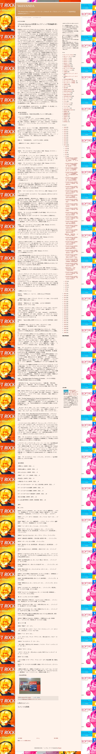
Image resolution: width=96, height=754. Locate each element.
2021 (65, 137)
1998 (65, 328)
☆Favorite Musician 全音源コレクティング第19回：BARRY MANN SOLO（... (71, 247)
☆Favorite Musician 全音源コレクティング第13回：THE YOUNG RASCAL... (71, 277)
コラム (65, 101)
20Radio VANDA (67, 89)
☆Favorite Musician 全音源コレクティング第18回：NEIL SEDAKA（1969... (71, 251)
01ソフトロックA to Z (68, 54)
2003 (65, 318)
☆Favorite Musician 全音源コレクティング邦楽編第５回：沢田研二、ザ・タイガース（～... (71, 159)
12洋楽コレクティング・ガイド (71, 73)
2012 (65, 301)
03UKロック (66, 58)
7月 (66, 156)
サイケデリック (67, 103)
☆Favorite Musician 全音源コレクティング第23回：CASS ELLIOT (71, 226)
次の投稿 (20, 738)
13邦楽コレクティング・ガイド (34, 699)
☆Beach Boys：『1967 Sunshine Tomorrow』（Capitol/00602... (70, 269)
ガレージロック (67, 97)
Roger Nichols (67, 94)
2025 (65, 129)
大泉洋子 (66, 116)
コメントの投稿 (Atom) (25, 740)
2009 (65, 307)
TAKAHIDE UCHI (67, 96)
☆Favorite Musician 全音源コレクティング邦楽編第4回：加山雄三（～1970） (71, 164)
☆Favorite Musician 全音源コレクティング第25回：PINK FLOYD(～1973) (71, 218)
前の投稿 (56, 738)
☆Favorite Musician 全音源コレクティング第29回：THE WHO (71, 200)
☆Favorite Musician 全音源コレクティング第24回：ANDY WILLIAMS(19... (71, 222)
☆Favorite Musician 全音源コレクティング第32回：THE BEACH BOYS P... (71, 187)
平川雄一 (66, 120)
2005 (65, 314)
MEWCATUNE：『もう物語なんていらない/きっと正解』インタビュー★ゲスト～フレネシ (73, 393)
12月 (66, 146)
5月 (66, 283)
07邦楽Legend (24, 699)
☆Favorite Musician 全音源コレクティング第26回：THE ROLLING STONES (71, 213)
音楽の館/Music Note (68, 109)
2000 (65, 324)
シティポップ (67, 104)
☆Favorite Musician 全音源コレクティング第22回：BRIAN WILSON (71, 231)
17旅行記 (66, 84)
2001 (65, 322)
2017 (65, 144)
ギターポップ (67, 99)
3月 (66, 287)
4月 (66, 285)
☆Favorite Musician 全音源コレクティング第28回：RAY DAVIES (71, 205)
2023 (65, 133)
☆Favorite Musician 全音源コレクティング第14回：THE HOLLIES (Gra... (71, 273)
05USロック (66, 61)
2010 (65, 305)
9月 (66, 152)
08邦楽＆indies (67, 66)
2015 (65, 295)
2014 (65, 297)
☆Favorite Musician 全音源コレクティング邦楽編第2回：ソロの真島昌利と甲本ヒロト (71, 174)
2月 (66, 289)
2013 (65, 299)
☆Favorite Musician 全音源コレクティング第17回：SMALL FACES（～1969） (71, 256)
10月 (66, 150)
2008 (65, 309)
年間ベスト (66, 118)
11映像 (65, 71)
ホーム (18, 17)
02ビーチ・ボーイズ (68, 56)
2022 (65, 135)
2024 (65, 131)
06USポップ (66, 63)
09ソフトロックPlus (68, 68)
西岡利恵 (66, 114)
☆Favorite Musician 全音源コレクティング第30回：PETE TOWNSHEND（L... (71, 196)
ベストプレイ (67, 108)
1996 (65, 332)
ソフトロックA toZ (26, 17)
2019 (65, 140)
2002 (65, 320)
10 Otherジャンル (67, 70)
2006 (65, 312)
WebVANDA (26, 6)
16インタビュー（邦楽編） (70, 82)
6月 (66, 281)
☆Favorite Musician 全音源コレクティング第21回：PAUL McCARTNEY (71, 238)
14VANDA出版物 (67, 79)
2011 (65, 303)
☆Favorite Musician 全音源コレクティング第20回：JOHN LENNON (71, 243)
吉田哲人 (66, 111)
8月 (66, 154)
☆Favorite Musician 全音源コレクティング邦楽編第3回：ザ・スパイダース (71, 169)
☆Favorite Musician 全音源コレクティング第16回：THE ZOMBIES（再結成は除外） (71, 260)
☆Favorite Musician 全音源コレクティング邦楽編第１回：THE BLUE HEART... (71, 179)
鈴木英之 (66, 121)
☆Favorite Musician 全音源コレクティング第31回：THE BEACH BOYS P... (71, 192)
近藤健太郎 (66, 113)
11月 (66, 148)
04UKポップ (66, 59)
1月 (66, 291)
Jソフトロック (67, 92)
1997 (65, 330)
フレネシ (66, 106)
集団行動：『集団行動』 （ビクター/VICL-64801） (71, 235)
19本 (65, 87)
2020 (65, 139)
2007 (65, 311)
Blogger (59, 748)
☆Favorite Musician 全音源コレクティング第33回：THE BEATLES (71, 183)
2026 (65, 127)
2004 (65, 316)
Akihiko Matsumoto (68, 91)
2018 (65, 142)
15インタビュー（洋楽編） (70, 80)
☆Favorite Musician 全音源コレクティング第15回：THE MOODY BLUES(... (71, 264)
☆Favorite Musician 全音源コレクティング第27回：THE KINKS (71, 209)
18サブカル (66, 86)
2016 (65, 293)
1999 (65, 326)
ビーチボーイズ (37, 17)
